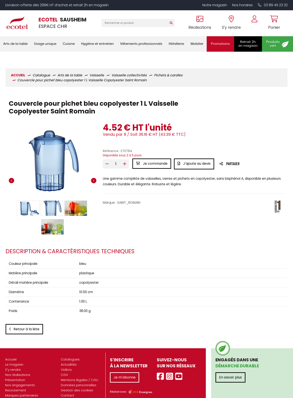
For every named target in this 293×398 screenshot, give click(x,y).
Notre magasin (214, 5)
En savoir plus (230, 368)
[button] (28, 196)
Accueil (10, 350)
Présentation (15, 371)
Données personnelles (78, 376)
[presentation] (11, 169)
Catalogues (70, 350)
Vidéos (66, 361)
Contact (67, 386)
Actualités (69, 356)
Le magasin (14, 356)
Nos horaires (242, 5)
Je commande (151, 151)
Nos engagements (20, 376)
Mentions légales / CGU (79, 371)
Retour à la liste (24, 320)
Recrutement (15, 381)
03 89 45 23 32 (273, 5)
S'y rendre (13, 361)
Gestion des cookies (77, 381)
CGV (64, 366)
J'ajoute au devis (194, 151)
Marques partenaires (21, 386)
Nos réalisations (17, 366)
